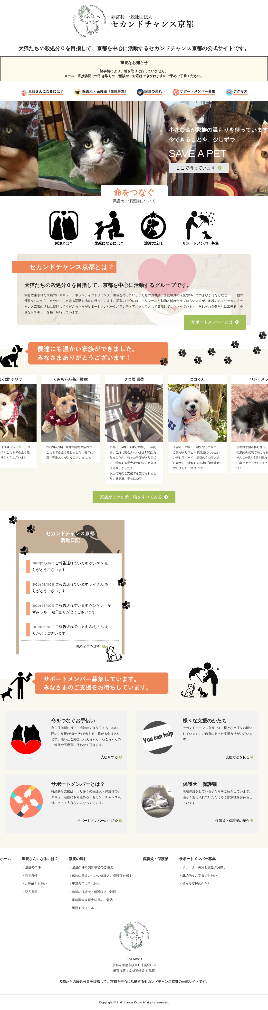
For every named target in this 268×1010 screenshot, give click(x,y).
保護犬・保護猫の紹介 (234, 821)
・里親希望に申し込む (84, 883)
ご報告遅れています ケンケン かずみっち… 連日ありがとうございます (71, 608)
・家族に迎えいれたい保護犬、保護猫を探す (100, 875)
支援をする (111, 757)
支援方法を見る (239, 757)
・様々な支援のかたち (195, 883)
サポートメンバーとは (215, 322)
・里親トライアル (81, 908)
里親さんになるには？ (40, 859)
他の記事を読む (90, 646)
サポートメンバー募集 (200, 228)
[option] (134, 429)
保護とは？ (63, 228)
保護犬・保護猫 (155, 859)
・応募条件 (30, 875)
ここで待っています (198, 167)
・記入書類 (30, 892)
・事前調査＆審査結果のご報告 (91, 900)
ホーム (5, 859)
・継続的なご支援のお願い (198, 875)
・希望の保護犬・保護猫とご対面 (92, 892)
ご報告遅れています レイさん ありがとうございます (70, 587)
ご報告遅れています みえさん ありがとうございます (70, 629)
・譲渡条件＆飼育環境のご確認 (91, 867)
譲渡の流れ (153, 228)
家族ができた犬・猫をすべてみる (134, 497)
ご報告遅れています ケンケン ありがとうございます (70, 566)
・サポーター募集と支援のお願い (203, 867)
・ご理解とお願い (34, 883)
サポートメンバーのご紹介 (99, 821)
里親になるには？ (109, 228)
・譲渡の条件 (31, 867)
